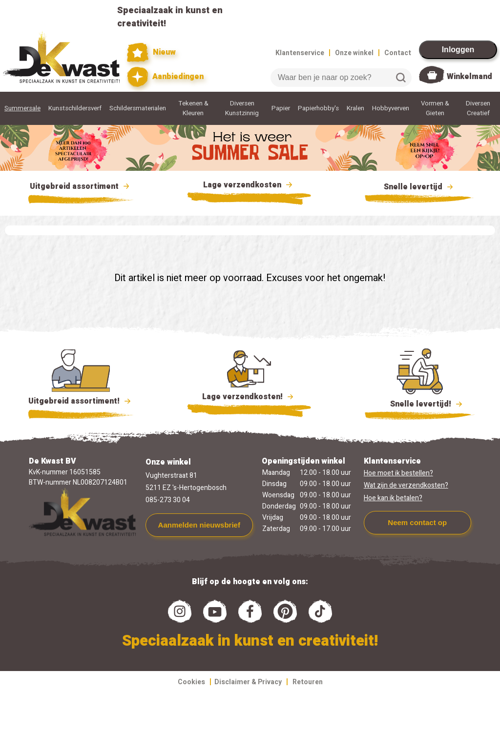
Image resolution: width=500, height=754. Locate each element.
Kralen (355, 108)
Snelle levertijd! (420, 403)
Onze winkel (354, 53)
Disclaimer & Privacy (248, 682)
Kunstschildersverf (75, 108)
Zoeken (401, 77)
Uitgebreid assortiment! (80, 401)
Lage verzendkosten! (249, 398)
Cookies (191, 682)
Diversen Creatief (478, 108)
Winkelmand (469, 76)
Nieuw (151, 52)
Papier (280, 108)
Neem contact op (417, 522)
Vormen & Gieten (435, 108)
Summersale (22, 108)
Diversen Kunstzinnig (242, 108)
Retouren (307, 682)
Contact (397, 53)
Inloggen (458, 49)
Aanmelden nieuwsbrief (199, 525)
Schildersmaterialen (137, 108)
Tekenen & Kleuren (193, 108)
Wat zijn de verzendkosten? (406, 485)
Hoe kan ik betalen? (393, 498)
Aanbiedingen (165, 77)
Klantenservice (299, 53)
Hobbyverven (390, 108)
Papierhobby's (318, 108)
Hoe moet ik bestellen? (398, 473)
